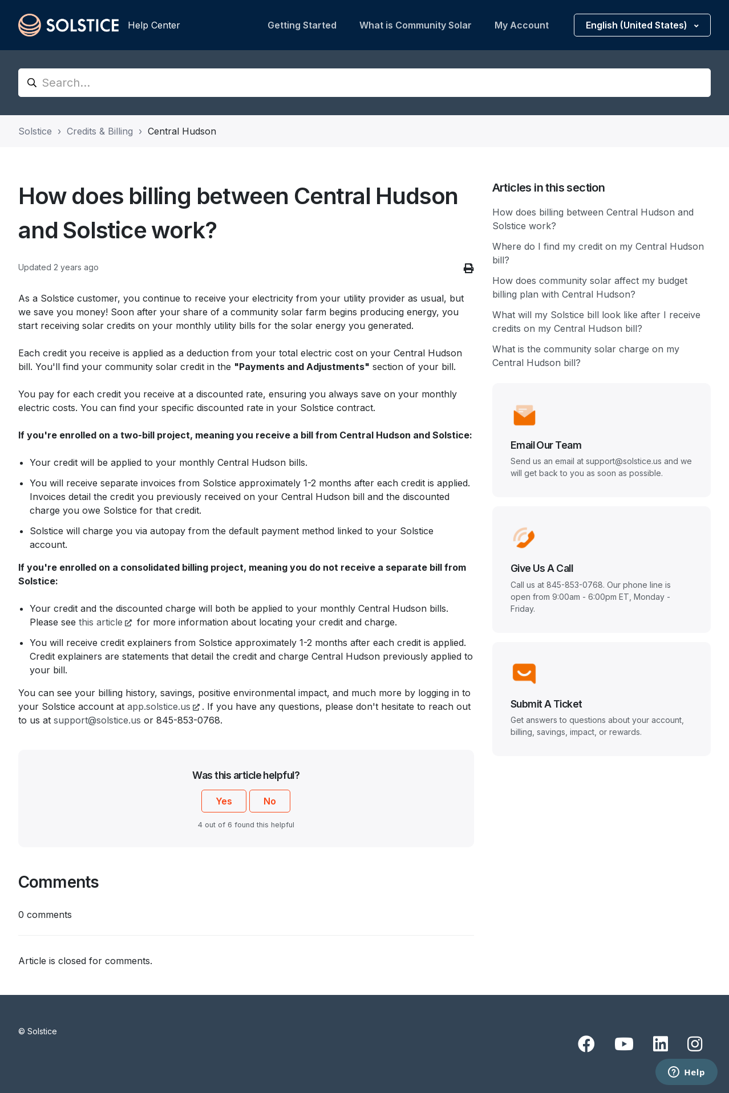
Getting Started (302, 25)
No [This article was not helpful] (270, 801)
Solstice (35, 131)
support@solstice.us (97, 720)
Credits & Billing (100, 131)
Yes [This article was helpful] (224, 801)
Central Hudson (182, 131)
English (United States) (638, 25)
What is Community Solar (415, 25)
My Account (522, 25)
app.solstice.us (159, 706)
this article (101, 622)
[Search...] (364, 82)
